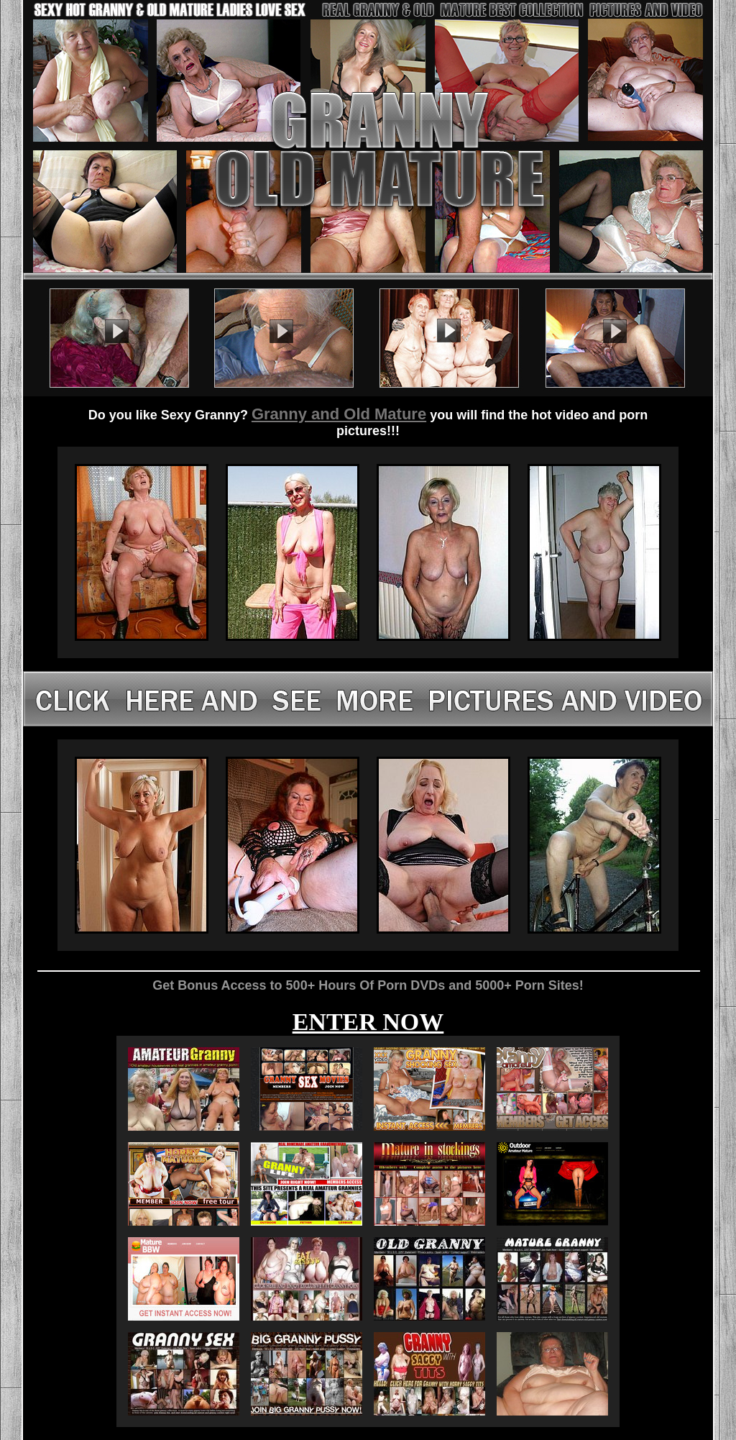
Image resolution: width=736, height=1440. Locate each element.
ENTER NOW (368, 1021)
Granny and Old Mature (339, 414)
